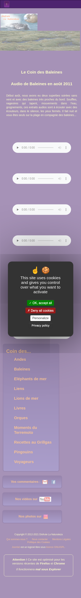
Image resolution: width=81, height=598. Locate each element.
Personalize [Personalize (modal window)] (40, 318)
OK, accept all (40, 303)
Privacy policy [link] (41, 325)
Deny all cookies (41, 310)
